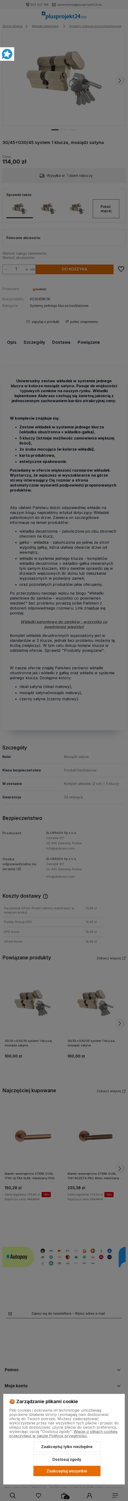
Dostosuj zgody (66, 1459)
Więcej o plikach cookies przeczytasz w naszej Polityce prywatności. (63, 1433)
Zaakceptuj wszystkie (67, 1471)
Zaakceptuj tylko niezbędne (67, 1446)
